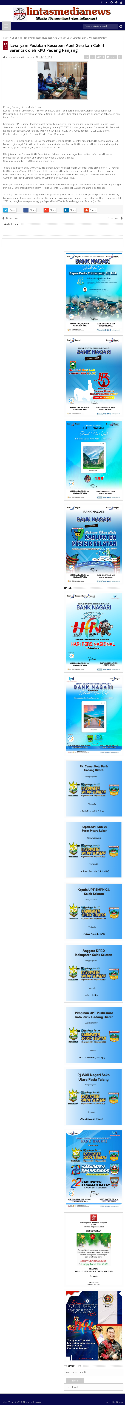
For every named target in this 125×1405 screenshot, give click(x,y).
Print (100, 57)
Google (119, 1402)
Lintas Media (8, 1402)
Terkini (75, 1380)
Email (111, 57)
